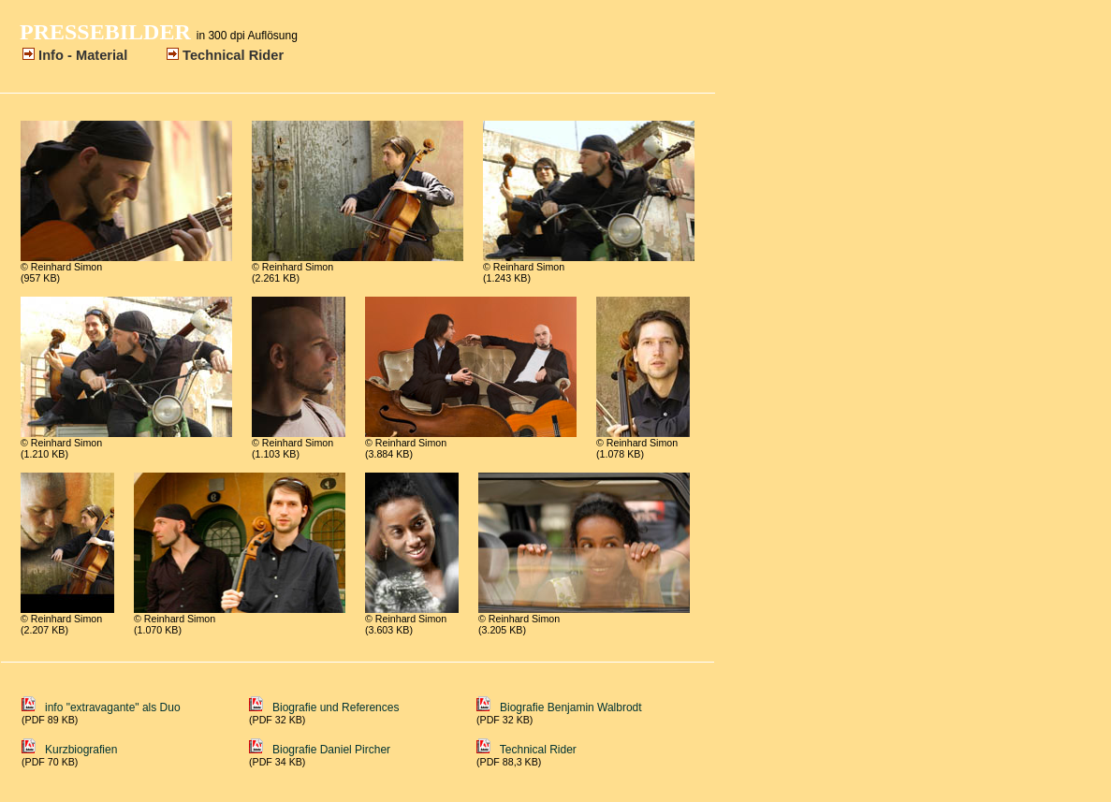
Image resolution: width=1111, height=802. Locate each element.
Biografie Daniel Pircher (319, 749)
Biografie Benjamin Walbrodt (559, 707)
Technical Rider (526, 749)
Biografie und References (324, 707)
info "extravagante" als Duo (120, 707)
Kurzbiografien (69, 749)
